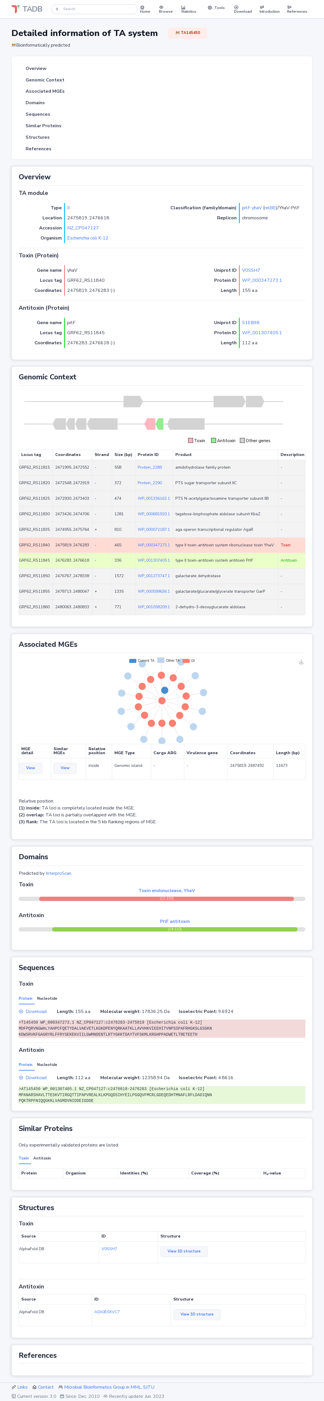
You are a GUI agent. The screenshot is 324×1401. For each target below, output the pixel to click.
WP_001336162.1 (154, 498)
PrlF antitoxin (175, 921)
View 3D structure (184, 1251)
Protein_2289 (150, 467)
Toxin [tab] (24, 1158)
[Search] (94, 9)
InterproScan (58, 873)
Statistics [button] (188, 9)
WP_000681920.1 (154, 514)
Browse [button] (166, 9)
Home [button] (145, 9)
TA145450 (187, 32)
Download (33, 1011)
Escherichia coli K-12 (87, 238)
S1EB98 (251, 323)
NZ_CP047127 (83, 228)
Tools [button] (216, 7)
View (30, 768)
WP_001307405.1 (262, 333)
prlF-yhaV (252, 208)
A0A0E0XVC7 (107, 1312)
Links (22, 1387)
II (68, 208)
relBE (270, 208)
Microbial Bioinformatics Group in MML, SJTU (109, 1387)
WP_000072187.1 (154, 529)
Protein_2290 (150, 483)
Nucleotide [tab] (47, 998)
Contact (46, 1387)
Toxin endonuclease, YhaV (167, 890)
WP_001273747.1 (154, 576)
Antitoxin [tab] (42, 1158)
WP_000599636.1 (154, 591)
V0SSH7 (251, 270)
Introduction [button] (270, 9)
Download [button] (243, 9)
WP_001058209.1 (154, 607)
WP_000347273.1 (262, 280)
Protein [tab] (25, 998)
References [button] (297, 9)
